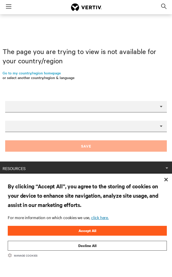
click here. (100, 217)
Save (86, 146)
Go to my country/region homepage (32, 72)
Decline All (87, 245)
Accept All (87, 230)
